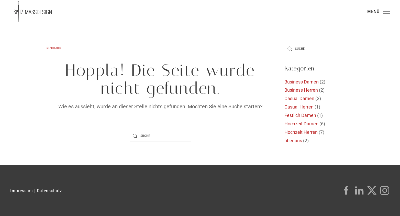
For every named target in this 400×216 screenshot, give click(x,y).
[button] (378, 11)
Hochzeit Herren (301, 132)
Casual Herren (299, 107)
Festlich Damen (300, 115)
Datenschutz (49, 190)
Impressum (21, 190)
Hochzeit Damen (301, 123)
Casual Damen (299, 98)
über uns (293, 140)
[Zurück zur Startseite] (32, 11)
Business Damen (301, 82)
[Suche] (160, 136)
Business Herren (301, 90)
